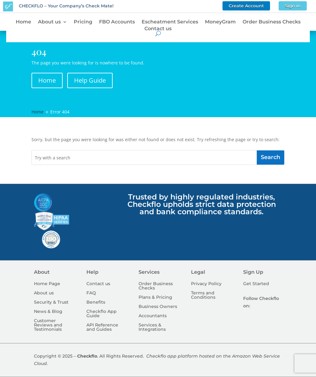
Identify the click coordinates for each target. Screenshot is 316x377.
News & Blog (48, 311)
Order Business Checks (272, 22)
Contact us (158, 29)
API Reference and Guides (102, 327)
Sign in (293, 6)
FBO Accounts (117, 22)
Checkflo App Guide (101, 313)
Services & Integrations (152, 327)
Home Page (47, 283)
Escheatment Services (170, 22)
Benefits (95, 302)
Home (23, 22)
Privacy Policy (206, 283)
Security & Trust (51, 302)
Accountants (153, 315)
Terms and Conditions (203, 295)
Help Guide (90, 80)
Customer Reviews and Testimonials (48, 325)
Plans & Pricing (155, 297)
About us (49, 22)
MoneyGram (220, 22)
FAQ (91, 293)
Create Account (246, 6)
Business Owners (158, 306)
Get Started (256, 283)
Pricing (83, 22)
